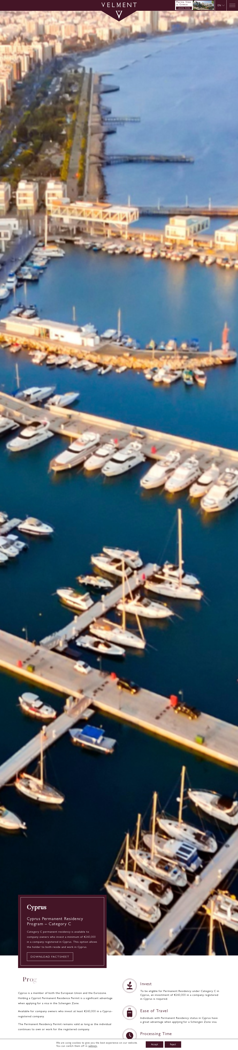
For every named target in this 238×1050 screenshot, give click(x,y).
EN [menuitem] (219, 5)
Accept (154, 1044)
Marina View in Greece (183, 3)
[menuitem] (221, 5)
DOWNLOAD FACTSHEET (50, 956)
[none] (220, 5)
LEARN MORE (184, 8)
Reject (173, 1044)
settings (92, 1046)
